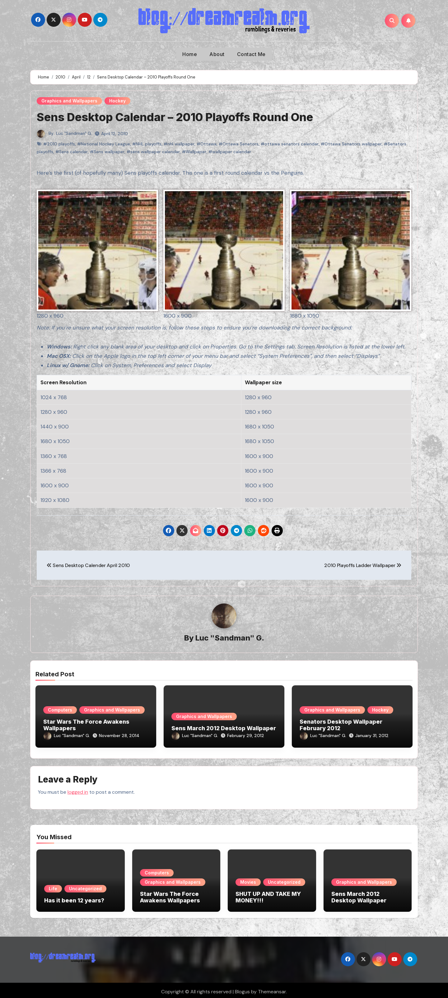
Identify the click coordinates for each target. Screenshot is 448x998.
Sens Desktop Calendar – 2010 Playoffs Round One (183, 117)
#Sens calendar (71, 151)
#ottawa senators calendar (290, 144)
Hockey (117, 100)
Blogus (242, 989)
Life (53, 885)
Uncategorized (85, 885)
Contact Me (251, 54)
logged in (78, 789)
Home (189, 54)
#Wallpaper (194, 151)
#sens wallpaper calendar (153, 151)
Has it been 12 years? (74, 897)
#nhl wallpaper (179, 144)
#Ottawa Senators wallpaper (351, 144)
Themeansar (272, 989)
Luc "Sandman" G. (74, 133)
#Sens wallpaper (107, 151)
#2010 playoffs (59, 144)
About (217, 54)
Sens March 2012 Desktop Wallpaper (223, 728)
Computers (60, 710)
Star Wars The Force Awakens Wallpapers (170, 894)
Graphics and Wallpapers (69, 100)
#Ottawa (207, 144)
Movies (248, 879)
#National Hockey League (103, 144)
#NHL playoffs (146, 144)
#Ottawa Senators (239, 144)
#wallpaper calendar (229, 151)
